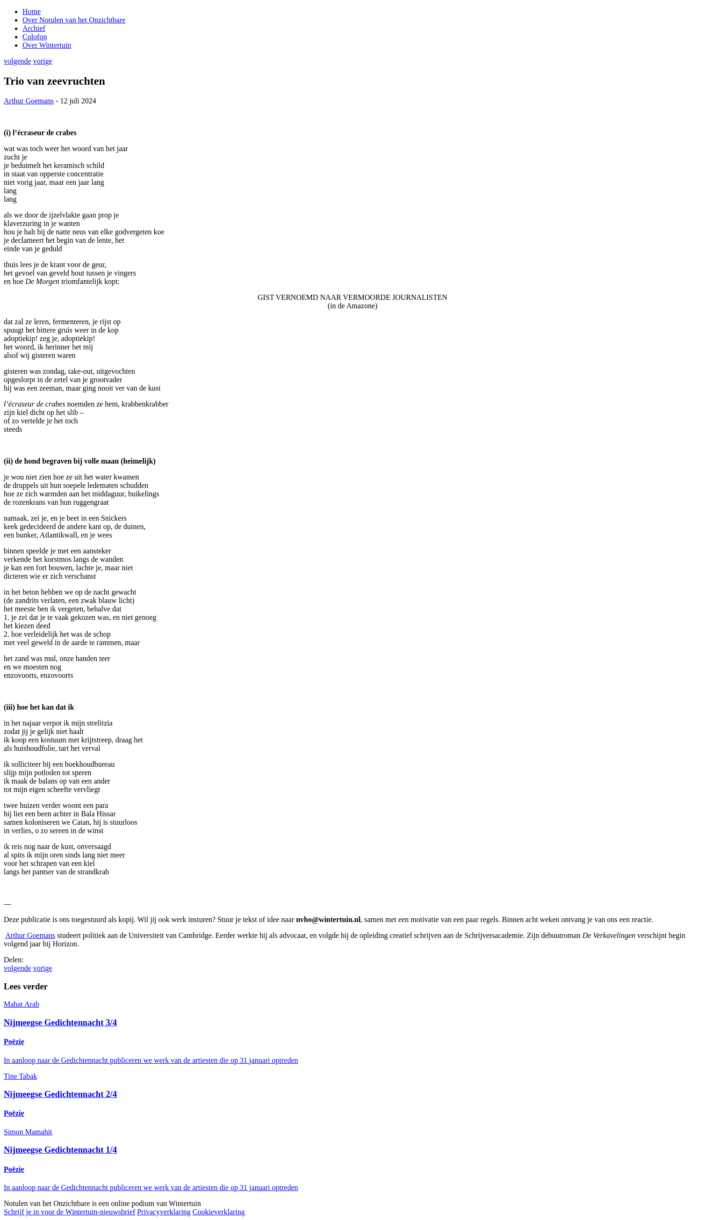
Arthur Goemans (29, 101)
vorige (42, 61)
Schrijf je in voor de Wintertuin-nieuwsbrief (69, 1212)
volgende (17, 61)
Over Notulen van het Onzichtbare (73, 20)
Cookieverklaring (219, 1212)
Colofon (34, 37)
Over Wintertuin (46, 45)
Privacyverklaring (164, 1212)
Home (31, 11)
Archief (33, 28)
